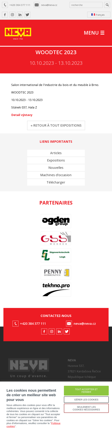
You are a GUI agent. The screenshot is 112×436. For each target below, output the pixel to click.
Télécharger (56, 182)
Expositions (56, 160)
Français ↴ (98, 15)
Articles (56, 153)
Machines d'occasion (56, 175)
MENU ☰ (94, 32)
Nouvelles (55, 167)
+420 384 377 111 (19, 5)
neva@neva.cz (49, 5)
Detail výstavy (21, 115)
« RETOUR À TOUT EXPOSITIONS (56, 125)
